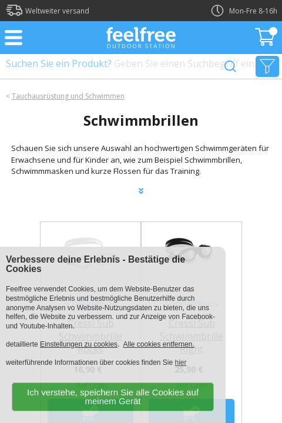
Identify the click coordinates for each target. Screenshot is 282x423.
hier (181, 362)
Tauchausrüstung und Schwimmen (68, 96)
